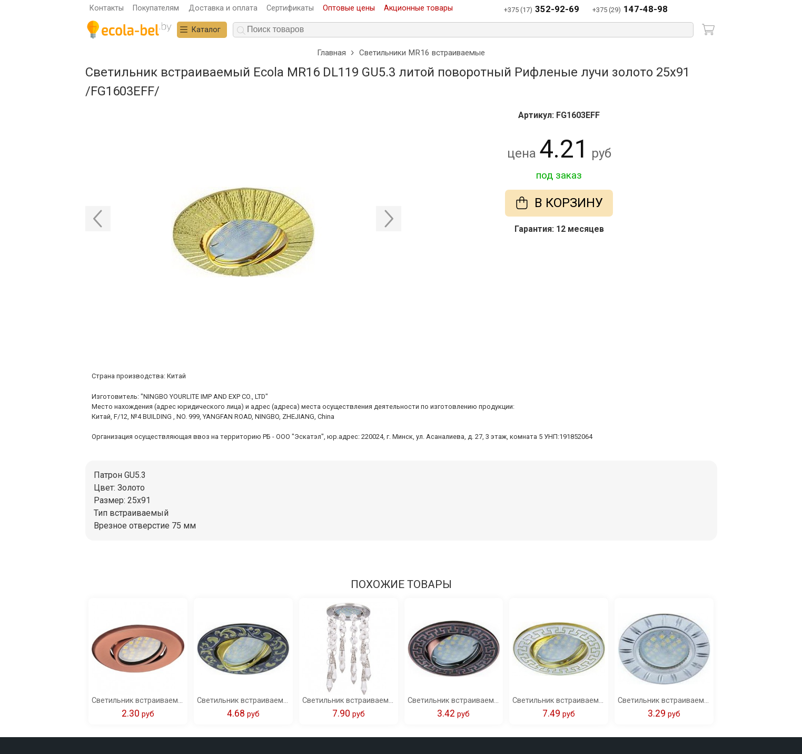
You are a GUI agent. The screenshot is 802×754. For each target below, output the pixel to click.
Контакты (107, 8)
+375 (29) (630, 9)
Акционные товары (418, 8)
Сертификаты (290, 8)
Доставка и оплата (223, 8)
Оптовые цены (349, 8)
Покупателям (156, 8)
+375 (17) (541, 9)
